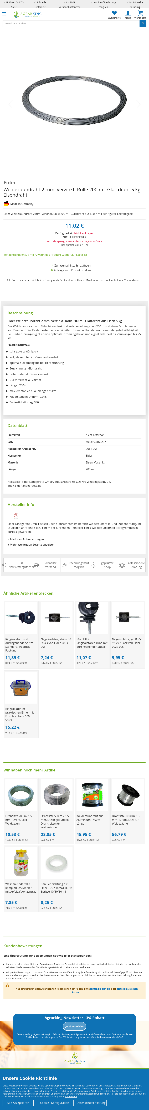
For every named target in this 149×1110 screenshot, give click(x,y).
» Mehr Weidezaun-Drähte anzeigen (31, 544)
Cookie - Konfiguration (54, 1103)
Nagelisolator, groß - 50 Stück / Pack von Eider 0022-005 (127, 643)
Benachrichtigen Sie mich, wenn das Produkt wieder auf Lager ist (45, 255)
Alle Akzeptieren (18, 1103)
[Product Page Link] (21, 633)
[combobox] (74, 23)
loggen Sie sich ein (100, 988)
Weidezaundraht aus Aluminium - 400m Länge (89, 819)
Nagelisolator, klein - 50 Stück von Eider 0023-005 (56, 643)
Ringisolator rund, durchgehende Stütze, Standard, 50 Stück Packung (19, 644)
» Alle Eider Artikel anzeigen (26, 539)
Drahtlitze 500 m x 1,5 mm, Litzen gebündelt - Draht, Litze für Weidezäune (55, 821)
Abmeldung (26, 1034)
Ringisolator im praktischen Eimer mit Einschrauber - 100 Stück (19, 714)
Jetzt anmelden (74, 1026)
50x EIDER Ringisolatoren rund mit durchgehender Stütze (91, 643)
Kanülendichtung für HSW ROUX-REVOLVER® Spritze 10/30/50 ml (56, 887)
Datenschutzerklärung (91, 1103)
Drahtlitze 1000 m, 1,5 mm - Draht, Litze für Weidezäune (126, 819)
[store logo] (27, 14)
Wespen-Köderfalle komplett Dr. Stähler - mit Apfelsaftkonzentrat (20, 887)
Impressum (71, 1096)
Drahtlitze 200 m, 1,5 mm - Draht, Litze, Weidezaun (18, 819)
